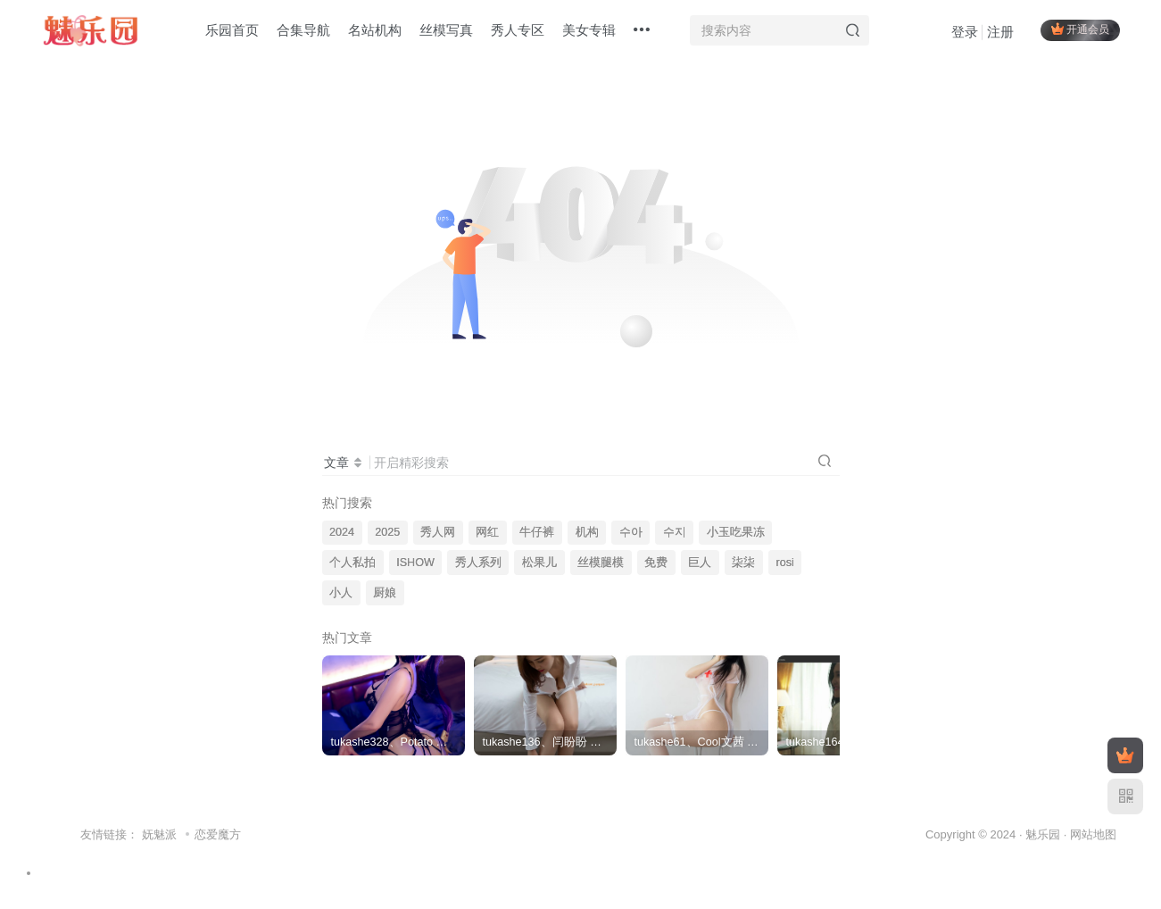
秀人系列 (478, 562)
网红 (487, 532)
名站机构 (375, 30)
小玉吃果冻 (736, 532)
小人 (340, 593)
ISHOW (415, 562)
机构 (587, 532)
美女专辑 (589, 30)
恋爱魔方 (218, 834)
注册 (1000, 31)
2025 (387, 532)
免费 (656, 562)
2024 (341, 532)
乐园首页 (232, 30)
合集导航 (303, 30)
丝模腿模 (600, 562)
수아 (631, 532)
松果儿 (539, 562)
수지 (674, 532)
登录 (964, 31)
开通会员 (1080, 29)
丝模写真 (446, 30)
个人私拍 (352, 562)
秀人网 (437, 532)
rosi (784, 562)
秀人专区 (517, 30)
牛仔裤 (536, 532)
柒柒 (743, 562)
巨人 (699, 562)
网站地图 (1093, 834)
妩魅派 (159, 834)
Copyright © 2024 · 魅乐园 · (997, 834)
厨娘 (384, 593)
